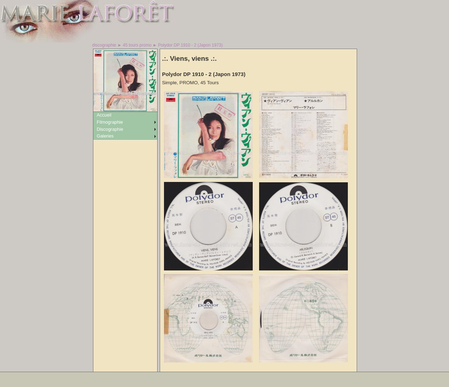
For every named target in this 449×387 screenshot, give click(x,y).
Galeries (105, 136)
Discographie (110, 129)
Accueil (104, 115)
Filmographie (110, 122)
